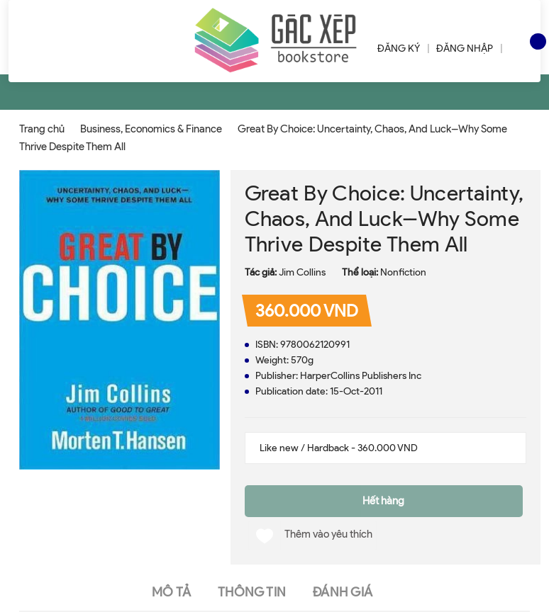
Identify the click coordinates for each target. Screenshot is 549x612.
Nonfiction (403, 272)
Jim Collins (302, 272)
